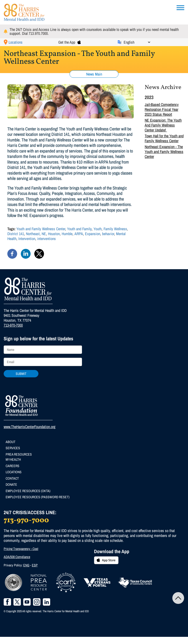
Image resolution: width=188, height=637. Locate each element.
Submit (21, 373)
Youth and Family (79, 228)
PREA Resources (19, 454)
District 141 (15, 233)
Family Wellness (115, 228)
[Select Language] (137, 42)
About (10, 442)
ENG (26, 565)
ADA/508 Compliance (17, 557)
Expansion (92, 233)
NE (44, 233)
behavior (108, 233)
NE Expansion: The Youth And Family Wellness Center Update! (163, 125)
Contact (12, 478)
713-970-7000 (13, 325)
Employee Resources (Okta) (28, 491)
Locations (16, 42)
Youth (98, 228)
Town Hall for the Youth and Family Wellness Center (164, 138)
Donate (11, 484)
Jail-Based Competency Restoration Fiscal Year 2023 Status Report (162, 109)
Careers (12, 466)
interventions (46, 238)
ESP (35, 565)
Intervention (26, 238)
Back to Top (178, 598)
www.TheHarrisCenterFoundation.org (29, 426)
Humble (67, 233)
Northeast (33, 233)
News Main (94, 74)
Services (13, 448)
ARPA (78, 233)
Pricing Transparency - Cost (21, 549)
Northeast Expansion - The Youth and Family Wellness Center (164, 151)
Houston (54, 233)
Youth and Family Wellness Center (40, 228)
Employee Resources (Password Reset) (38, 497)
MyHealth (13, 459)
